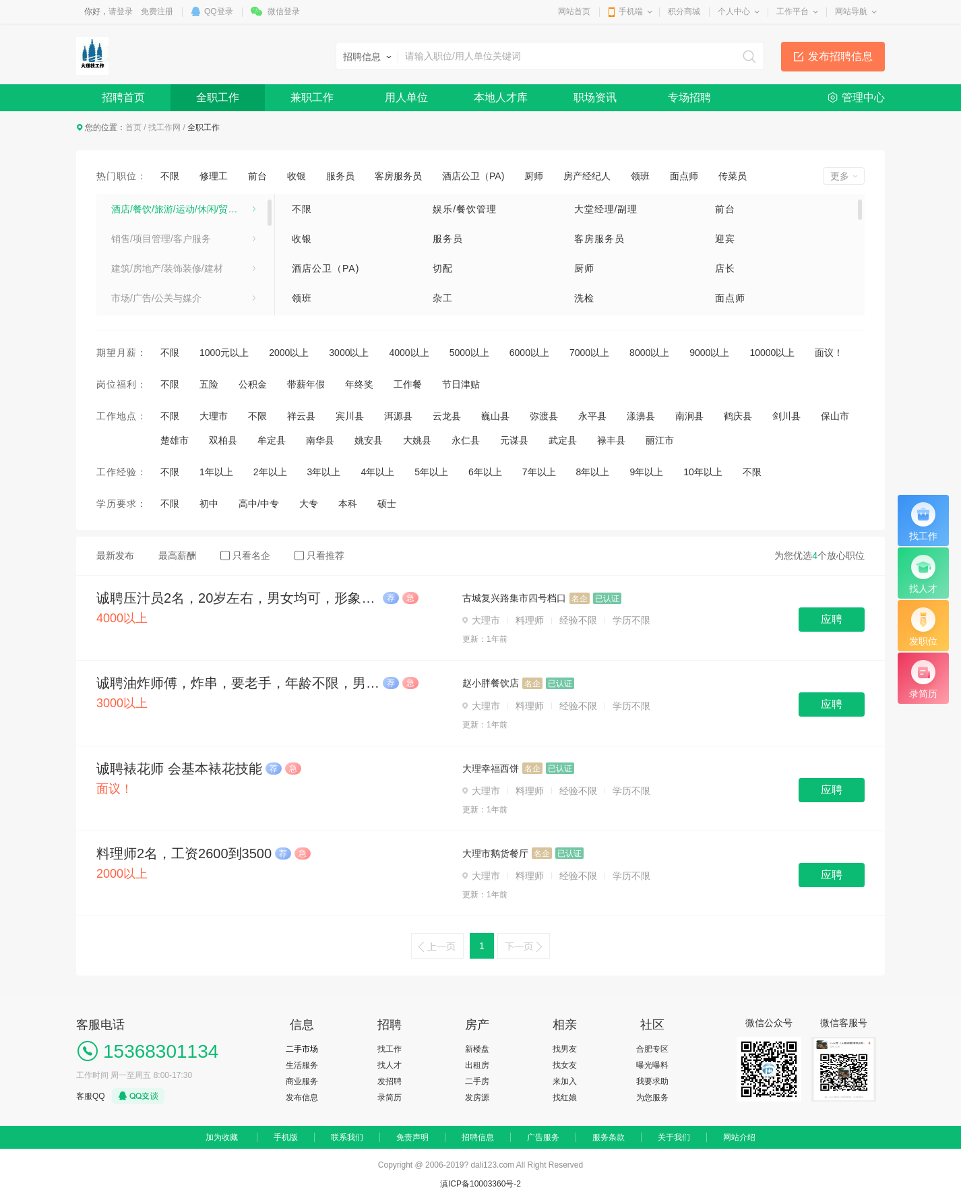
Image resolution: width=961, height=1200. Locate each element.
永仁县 (466, 440)
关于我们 (674, 1137)
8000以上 (649, 352)
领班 (640, 176)
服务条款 (608, 1137)
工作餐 (408, 384)
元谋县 (514, 440)
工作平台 (792, 11)
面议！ (829, 352)
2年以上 (270, 472)
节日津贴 (461, 384)
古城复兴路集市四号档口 (514, 598)
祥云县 (301, 416)
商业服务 (302, 1081)
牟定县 (271, 440)
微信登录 (284, 11)
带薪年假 (306, 384)
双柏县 (223, 440)
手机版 (286, 1137)
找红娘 (565, 1097)
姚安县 (368, 440)
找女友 (565, 1065)
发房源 (477, 1097)
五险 (208, 384)
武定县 (563, 440)
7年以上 (539, 472)
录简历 (389, 1097)
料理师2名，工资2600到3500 (184, 853)
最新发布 (115, 555)
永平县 (592, 416)
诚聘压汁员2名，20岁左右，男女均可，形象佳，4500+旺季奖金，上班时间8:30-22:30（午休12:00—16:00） (237, 598)
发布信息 (302, 1097)
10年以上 (702, 472)
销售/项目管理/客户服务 (161, 238)
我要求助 (652, 1081)
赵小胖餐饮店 (490, 683)
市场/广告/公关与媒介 (156, 298)
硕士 (386, 503)
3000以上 (349, 352)
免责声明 (412, 1137)
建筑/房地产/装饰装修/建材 (167, 268)
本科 (347, 503)
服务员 (340, 176)
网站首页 (574, 11)
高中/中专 (259, 503)
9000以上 (709, 352)
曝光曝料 (652, 1065)
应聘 (831, 619)
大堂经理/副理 (606, 209)
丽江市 (660, 440)
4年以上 (377, 472)
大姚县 (417, 440)
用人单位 (406, 97)
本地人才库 (501, 97)
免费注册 (157, 11)
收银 (296, 176)
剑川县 (786, 416)
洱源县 (398, 416)
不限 (169, 176)
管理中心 (863, 97)
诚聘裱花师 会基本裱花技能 (179, 768)
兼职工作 (312, 97)
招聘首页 (123, 97)
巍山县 (495, 416)
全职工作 (217, 97)
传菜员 (732, 176)
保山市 (835, 416)
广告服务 (543, 1137)
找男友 (565, 1049)
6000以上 (529, 352)
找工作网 (164, 127)
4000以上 (409, 352)
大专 (308, 503)
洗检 (584, 298)
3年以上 (324, 472)
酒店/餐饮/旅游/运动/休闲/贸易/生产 (183, 209)
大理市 (213, 416)
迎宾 (725, 238)
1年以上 (216, 472)
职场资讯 (595, 97)
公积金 (253, 384)
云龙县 (447, 416)
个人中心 (734, 11)
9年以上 (646, 472)
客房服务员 (398, 176)
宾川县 (350, 416)
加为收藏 (222, 1137)
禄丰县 (611, 440)
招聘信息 (478, 1137)
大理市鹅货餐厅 (495, 853)
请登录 (120, 11)
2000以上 (289, 352)
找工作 (389, 1049)
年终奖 (359, 384)
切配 (443, 268)
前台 (257, 176)
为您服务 (652, 1097)
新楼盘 (477, 1049)
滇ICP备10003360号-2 (480, 1184)
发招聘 (389, 1081)
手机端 (631, 11)
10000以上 (772, 352)
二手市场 (302, 1049)
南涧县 (689, 416)
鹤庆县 (738, 416)
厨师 (533, 176)
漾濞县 (641, 416)
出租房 (477, 1065)
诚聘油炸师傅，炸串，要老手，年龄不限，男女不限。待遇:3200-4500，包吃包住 (237, 683)
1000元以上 (224, 352)
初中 (208, 503)
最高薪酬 (177, 555)
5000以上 (469, 352)
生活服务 (302, 1065)
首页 (133, 127)
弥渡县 (544, 416)
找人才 (389, 1065)
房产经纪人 (587, 176)
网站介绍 (739, 1137)
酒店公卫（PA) (473, 176)
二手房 (477, 1081)
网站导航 (851, 11)
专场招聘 (689, 97)
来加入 (565, 1081)
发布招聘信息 (840, 56)
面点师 (684, 176)
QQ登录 (218, 11)
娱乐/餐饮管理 (465, 209)
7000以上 (589, 352)
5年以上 (431, 472)
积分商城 (684, 11)
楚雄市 (174, 440)
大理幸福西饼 (490, 768)
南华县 (320, 440)
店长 (725, 268)
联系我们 (347, 1137)
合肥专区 (652, 1049)
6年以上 (485, 472)
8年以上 (593, 472)
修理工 (213, 176)
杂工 (443, 298)
